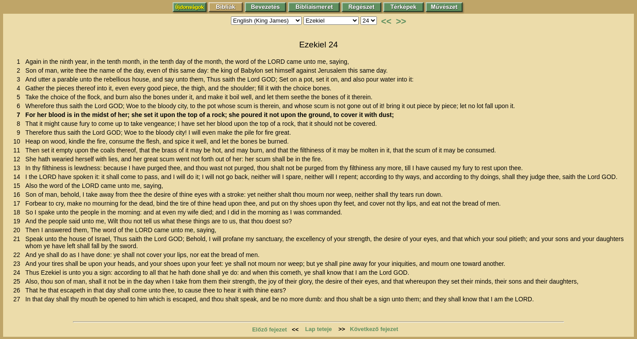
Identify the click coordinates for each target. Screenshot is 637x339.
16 (18, 194)
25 (18, 281)
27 (18, 299)
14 (18, 176)
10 (18, 141)
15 (18, 185)
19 (18, 221)
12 (18, 159)
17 (18, 203)
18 (18, 212)
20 (18, 230)
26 (18, 290)
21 (18, 238)
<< (386, 21)
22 (18, 254)
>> (401, 21)
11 (18, 150)
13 (18, 167)
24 (18, 272)
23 (18, 263)
